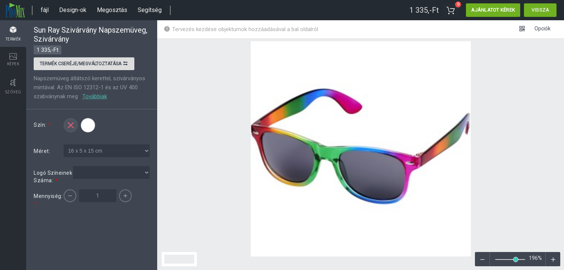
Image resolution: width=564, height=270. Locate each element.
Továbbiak (94, 96)
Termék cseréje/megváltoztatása (84, 64)
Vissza (540, 10)
